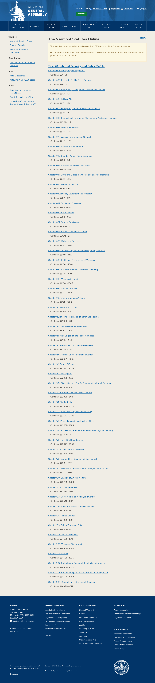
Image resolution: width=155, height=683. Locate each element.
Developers (14, 674)
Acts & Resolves (17, 75)
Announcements (121, 610)
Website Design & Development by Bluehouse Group (62, 671)
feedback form (22, 669)
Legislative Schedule (122, 617)
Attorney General (86, 621)
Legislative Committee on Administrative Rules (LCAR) (23, 103)
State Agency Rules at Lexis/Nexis (20, 92)
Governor (83, 614)
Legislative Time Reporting (56, 617)
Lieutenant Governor (88, 617)
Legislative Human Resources (57, 614)
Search (81, 14)
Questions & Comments (124, 637)
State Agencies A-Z (87, 640)
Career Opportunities (123, 641)
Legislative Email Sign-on (55, 610)
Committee (127, 9)
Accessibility (119, 648)
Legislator (114, 9)
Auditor (82, 625)
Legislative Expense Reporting (57, 621)
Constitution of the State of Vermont (22, 64)
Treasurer (83, 632)
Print (143, 38)
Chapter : (66, 70)
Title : (76, 66)
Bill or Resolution (99, 9)
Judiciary (83, 636)
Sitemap (117, 634)
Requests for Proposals (123, 645)
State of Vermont (86, 610)
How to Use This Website (55, 628)
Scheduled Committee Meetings (127, 614)
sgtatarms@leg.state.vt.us (22, 621)
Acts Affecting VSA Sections (23, 80)
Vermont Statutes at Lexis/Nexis (19, 51)
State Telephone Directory (90, 643)
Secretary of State (86, 628)
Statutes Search (17, 45)
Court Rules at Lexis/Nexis (22, 97)
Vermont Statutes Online (21, 41)
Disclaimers (127, 634)
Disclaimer (49, 636)
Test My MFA (50, 625)
